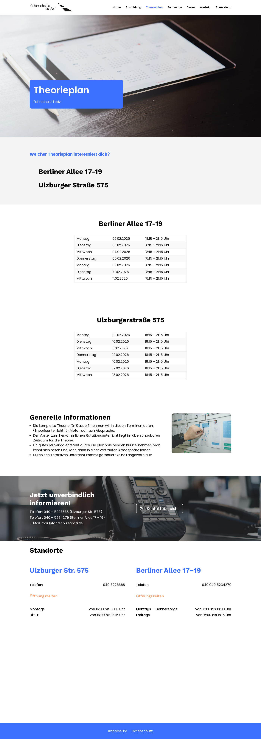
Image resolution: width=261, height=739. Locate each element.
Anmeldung (223, 7)
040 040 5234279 (216, 584)
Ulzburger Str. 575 (59, 570)
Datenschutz (142, 731)
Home (117, 7)
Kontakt (205, 7)
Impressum (117, 731)
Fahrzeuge (174, 7)
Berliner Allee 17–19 (168, 570)
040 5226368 (114, 584)
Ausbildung (133, 7)
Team (191, 7)
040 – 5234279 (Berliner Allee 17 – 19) (74, 517)
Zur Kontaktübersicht (159, 508)
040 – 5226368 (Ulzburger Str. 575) (73, 511)
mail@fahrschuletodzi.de (62, 523)
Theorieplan (154, 7)
